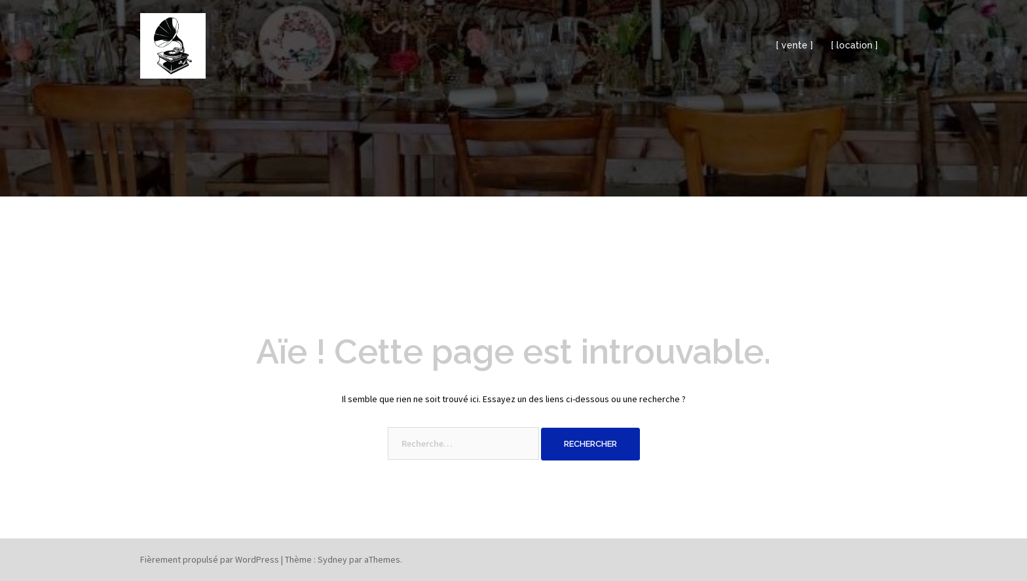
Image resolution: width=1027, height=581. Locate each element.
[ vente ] (794, 45)
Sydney (332, 559)
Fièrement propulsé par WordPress (209, 559)
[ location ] (854, 45)
